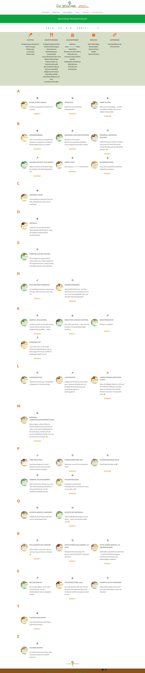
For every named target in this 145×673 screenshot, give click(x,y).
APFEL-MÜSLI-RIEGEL (37, 106)
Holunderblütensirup (114, 47)
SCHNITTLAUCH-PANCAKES (110, 586)
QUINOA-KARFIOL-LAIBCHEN (40, 515)
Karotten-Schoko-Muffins (73, 60)
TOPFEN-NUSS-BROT (37, 621)
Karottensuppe (30, 50)
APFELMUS (69, 106)
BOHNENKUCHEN (106, 165)
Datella (93, 55)
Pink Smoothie (114, 50)
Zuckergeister (72, 72)
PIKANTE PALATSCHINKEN (39, 483)
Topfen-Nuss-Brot (93, 57)
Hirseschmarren (51, 52)
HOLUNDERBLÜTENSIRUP (39, 288)
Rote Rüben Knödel (51, 77)
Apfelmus (72, 47)
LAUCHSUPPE (70, 381)
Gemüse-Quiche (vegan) (51, 50)
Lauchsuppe (30, 55)
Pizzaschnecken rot (51, 65)
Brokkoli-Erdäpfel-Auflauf (51, 47)
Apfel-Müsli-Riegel (93, 47)
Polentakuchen (72, 67)
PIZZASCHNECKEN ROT (74, 463)
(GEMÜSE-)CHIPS (36, 198)
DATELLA (33, 226)
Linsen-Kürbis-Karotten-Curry (51, 60)
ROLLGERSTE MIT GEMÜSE (40, 548)
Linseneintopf (51, 57)
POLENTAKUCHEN (72, 483)
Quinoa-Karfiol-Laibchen (51, 70)
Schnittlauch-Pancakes (51, 85)
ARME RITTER (105, 106)
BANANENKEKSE (35, 138)
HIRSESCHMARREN (72, 288)
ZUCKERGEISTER (36, 651)
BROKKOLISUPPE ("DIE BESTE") (41, 165)
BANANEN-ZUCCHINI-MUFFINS (77, 138)
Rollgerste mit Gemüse (51, 75)
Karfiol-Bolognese (51, 55)
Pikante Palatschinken (51, 62)
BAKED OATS (70, 165)
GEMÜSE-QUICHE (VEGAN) (39, 257)
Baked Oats (72, 52)
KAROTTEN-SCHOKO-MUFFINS (76, 323)
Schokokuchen (72, 70)
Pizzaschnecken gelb (51, 67)
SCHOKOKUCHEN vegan (74, 586)
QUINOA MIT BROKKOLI (74, 515)
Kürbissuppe (30, 52)
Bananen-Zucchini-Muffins (72, 55)
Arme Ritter (72, 50)
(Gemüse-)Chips (94, 52)
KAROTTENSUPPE (107, 323)
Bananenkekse (93, 50)
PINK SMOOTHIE (35, 463)
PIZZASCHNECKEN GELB (109, 463)
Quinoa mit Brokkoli (51, 72)
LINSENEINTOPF (35, 381)
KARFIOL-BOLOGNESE (38, 323)
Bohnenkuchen (72, 57)
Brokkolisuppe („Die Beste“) (30, 47)
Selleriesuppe (30, 57)
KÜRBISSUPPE (35, 345)
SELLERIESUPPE (35, 586)
